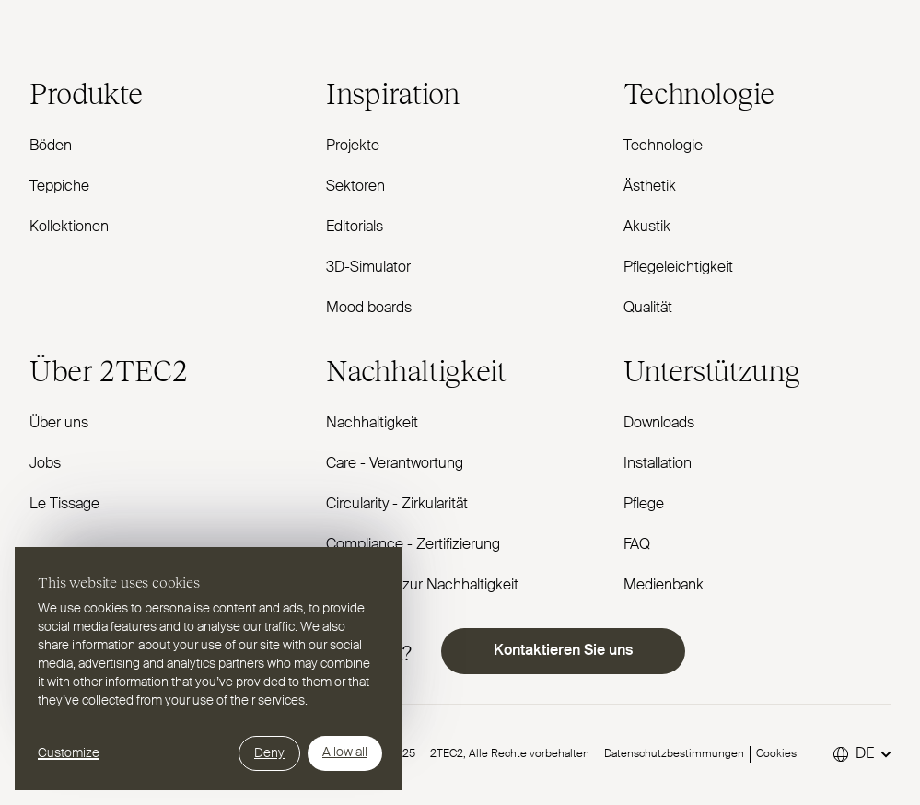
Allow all (344, 752)
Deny (269, 753)
